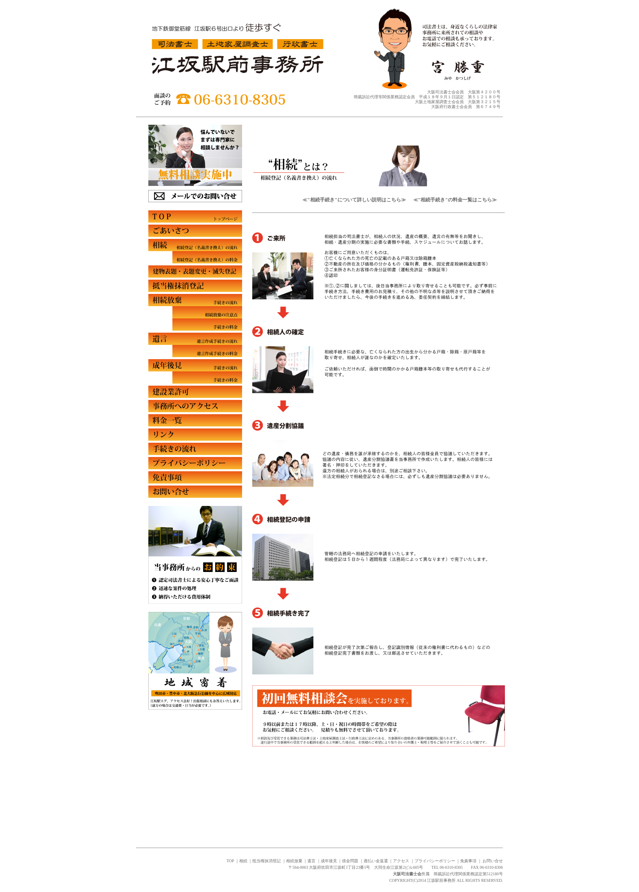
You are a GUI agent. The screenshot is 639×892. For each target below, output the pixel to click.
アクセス (401, 861)
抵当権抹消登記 (266, 861)
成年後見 (329, 861)
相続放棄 (294, 861)
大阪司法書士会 (407, 874)
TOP (230, 861)
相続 (243, 861)
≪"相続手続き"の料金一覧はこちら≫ (455, 200)
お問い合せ (493, 861)
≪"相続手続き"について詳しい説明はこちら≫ (354, 200)
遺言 (311, 861)
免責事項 (468, 861)
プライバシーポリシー (434, 861)
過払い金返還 (376, 861)
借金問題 (350, 861)
